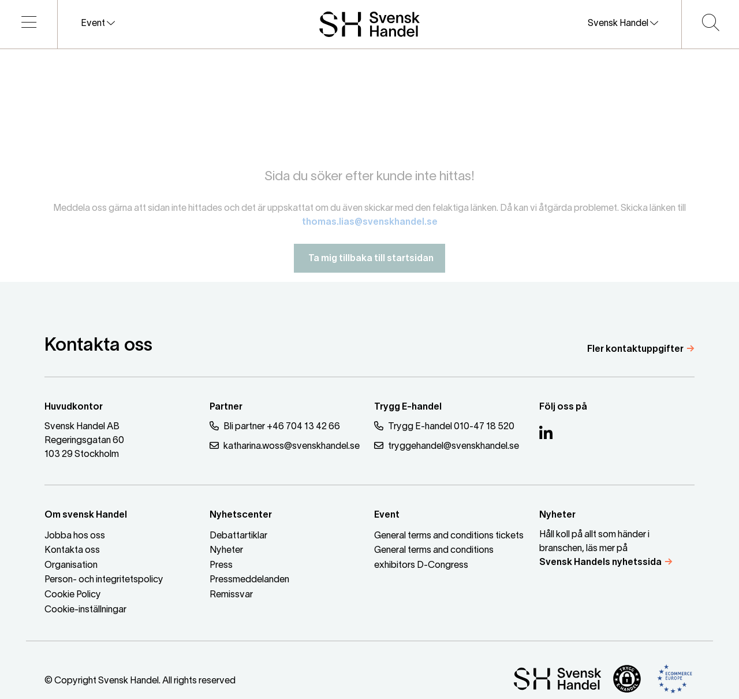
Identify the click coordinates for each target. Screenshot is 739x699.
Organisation (71, 566)
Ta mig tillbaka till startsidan (369, 264)
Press (221, 566)
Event (98, 23)
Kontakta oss (72, 550)
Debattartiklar (238, 536)
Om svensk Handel (85, 515)
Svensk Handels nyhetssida (600, 563)
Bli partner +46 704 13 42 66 (275, 426)
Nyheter (226, 550)
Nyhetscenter (241, 515)
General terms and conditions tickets (449, 536)
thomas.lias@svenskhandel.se (370, 228)
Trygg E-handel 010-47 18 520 (444, 426)
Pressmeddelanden (249, 580)
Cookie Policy (72, 595)
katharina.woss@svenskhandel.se (285, 446)
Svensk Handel (623, 23)
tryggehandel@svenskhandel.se (446, 446)
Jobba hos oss (74, 536)
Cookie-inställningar (85, 610)
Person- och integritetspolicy (103, 580)
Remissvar (231, 595)
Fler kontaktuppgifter (635, 349)
